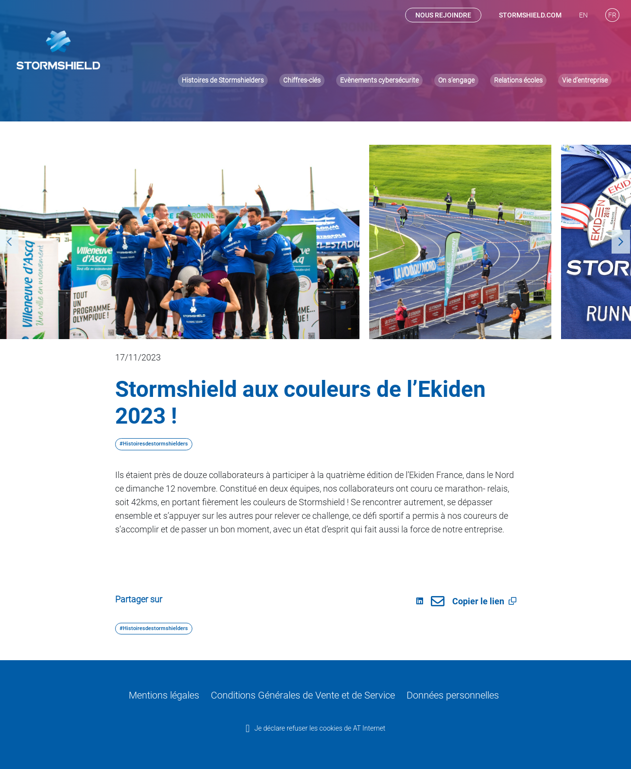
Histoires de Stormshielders (223, 42)
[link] (433, 601)
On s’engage (456, 42)
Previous (5, 242)
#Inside (327, 92)
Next (616, 242)
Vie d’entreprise (585, 42)
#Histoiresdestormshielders (153, 444)
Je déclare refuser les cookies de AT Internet (320, 725)
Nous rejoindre (443, 16)
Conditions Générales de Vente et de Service (304, 694)
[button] (512, 601)
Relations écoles (518, 42)
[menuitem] (583, 16)
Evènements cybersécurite (379, 42)
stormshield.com (530, 16)
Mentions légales (177, 694)
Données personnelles (440, 694)
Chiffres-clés (302, 42)
